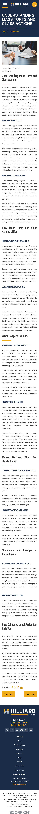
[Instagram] (26, 730)
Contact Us (19, 770)
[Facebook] (12, 730)
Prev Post (8, 694)
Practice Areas (19, 745)
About (19, 741)
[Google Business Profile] (31, 730)
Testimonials (19, 766)
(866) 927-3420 (19, 722)
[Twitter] (7, 730)
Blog (19, 758)
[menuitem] (9, 806)
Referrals (19, 749)
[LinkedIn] (17, 730)
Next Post (30, 694)
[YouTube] (21, 730)
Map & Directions (19, 784)
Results (19, 762)
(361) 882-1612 (19, 725)
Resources (19, 753)
